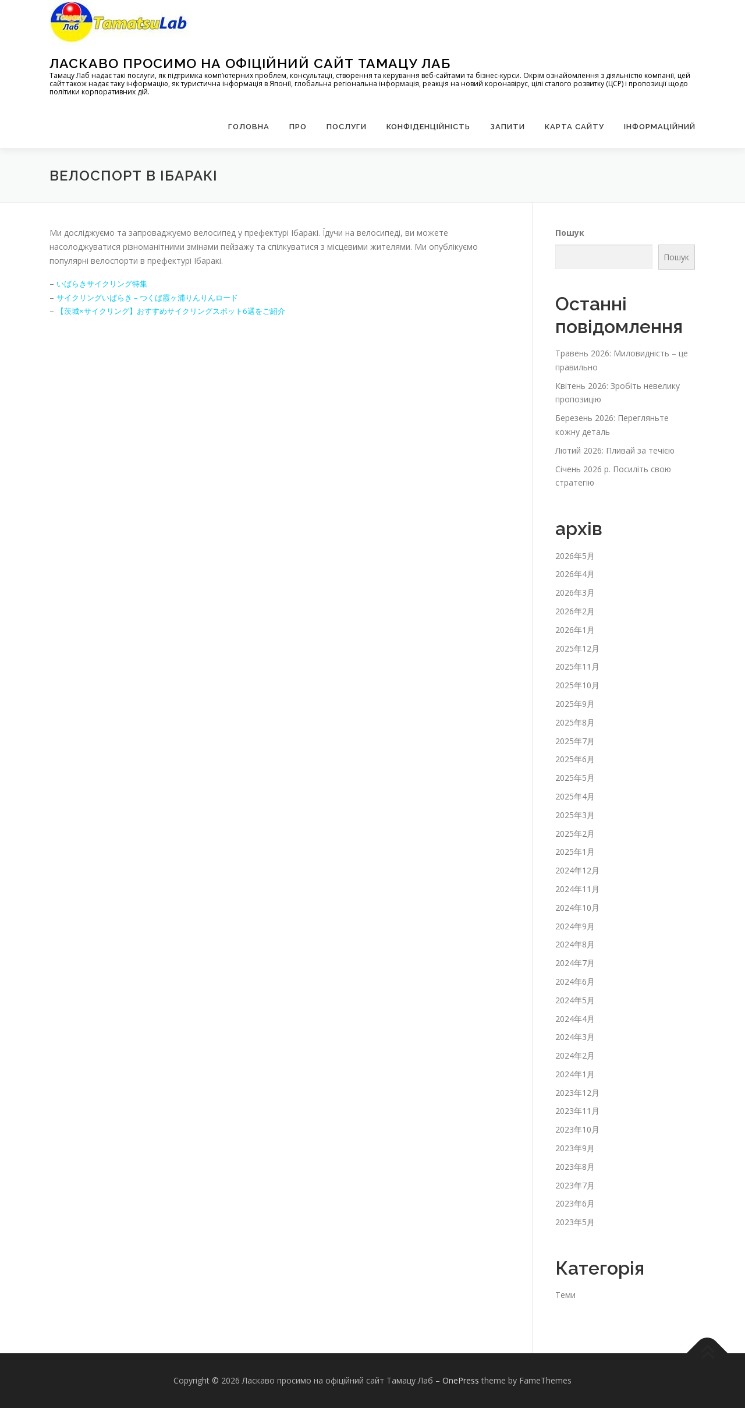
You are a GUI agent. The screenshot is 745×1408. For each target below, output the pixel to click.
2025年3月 (575, 814)
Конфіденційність (428, 126)
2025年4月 (575, 796)
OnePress (460, 1380)
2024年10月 (577, 907)
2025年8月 (575, 722)
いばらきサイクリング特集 (105, 283)
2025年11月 (577, 666)
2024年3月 (575, 1036)
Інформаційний (660, 126)
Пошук (569, 232)
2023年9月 (575, 1148)
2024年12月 (577, 870)
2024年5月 (575, 1000)
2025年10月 (577, 685)
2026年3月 (575, 592)
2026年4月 (575, 573)
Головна (248, 126)
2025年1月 (575, 851)
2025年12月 (577, 648)
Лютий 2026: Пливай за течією (615, 450)
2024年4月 (575, 1018)
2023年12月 (577, 1092)
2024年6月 (575, 981)
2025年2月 (575, 833)
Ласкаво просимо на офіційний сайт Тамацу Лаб (249, 63)
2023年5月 (575, 1221)
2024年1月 (575, 1074)
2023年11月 (577, 1110)
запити (507, 126)
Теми (565, 1294)
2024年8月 (575, 944)
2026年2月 (575, 611)
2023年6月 (575, 1203)
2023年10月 (577, 1129)
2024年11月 (577, 888)
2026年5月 (575, 555)
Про (298, 126)
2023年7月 (575, 1185)
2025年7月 (575, 741)
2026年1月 (575, 629)
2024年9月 (575, 926)
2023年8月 (575, 1166)
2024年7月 (575, 962)
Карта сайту (574, 126)
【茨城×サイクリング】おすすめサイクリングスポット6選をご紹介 (179, 310)
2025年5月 (575, 777)
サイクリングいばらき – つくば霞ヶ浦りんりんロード (154, 297)
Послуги (347, 126)
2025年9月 (575, 703)
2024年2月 (575, 1055)
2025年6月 (575, 759)
